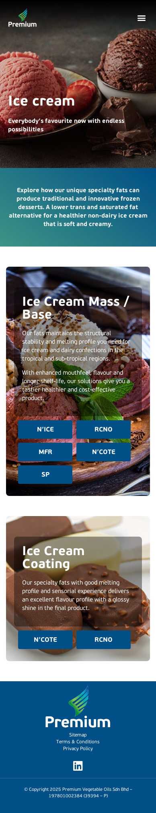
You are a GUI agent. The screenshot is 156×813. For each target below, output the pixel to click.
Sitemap (78, 735)
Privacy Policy (78, 749)
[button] (141, 18)
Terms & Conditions (78, 742)
